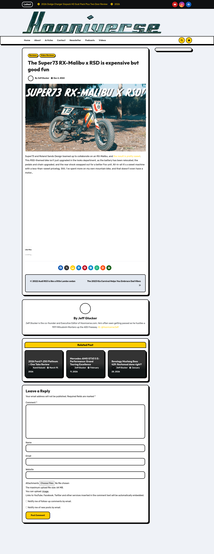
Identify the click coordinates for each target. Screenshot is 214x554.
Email (28, 455)
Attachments (32, 483)
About (37, 40)
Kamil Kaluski (37, 368)
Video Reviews (47, 55)
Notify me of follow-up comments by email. (49, 501)
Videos (102, 40)
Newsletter (75, 40)
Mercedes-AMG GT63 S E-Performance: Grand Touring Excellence (84, 361)
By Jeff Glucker (38, 78)
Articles (49, 40)
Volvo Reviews (162, 552)
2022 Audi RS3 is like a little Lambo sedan (52, 281)
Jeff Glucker (87, 318)
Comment (31, 402)
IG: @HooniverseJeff (108, 327)
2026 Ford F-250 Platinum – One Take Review (43, 363)
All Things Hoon (37, 548)
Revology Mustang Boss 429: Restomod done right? (127, 363)
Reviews (33, 55)
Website (30, 469)
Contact (61, 40)
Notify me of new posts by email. (44, 507)
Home (27, 40)
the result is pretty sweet (126, 156)
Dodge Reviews (37, 552)
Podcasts (90, 40)
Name (29, 442)
